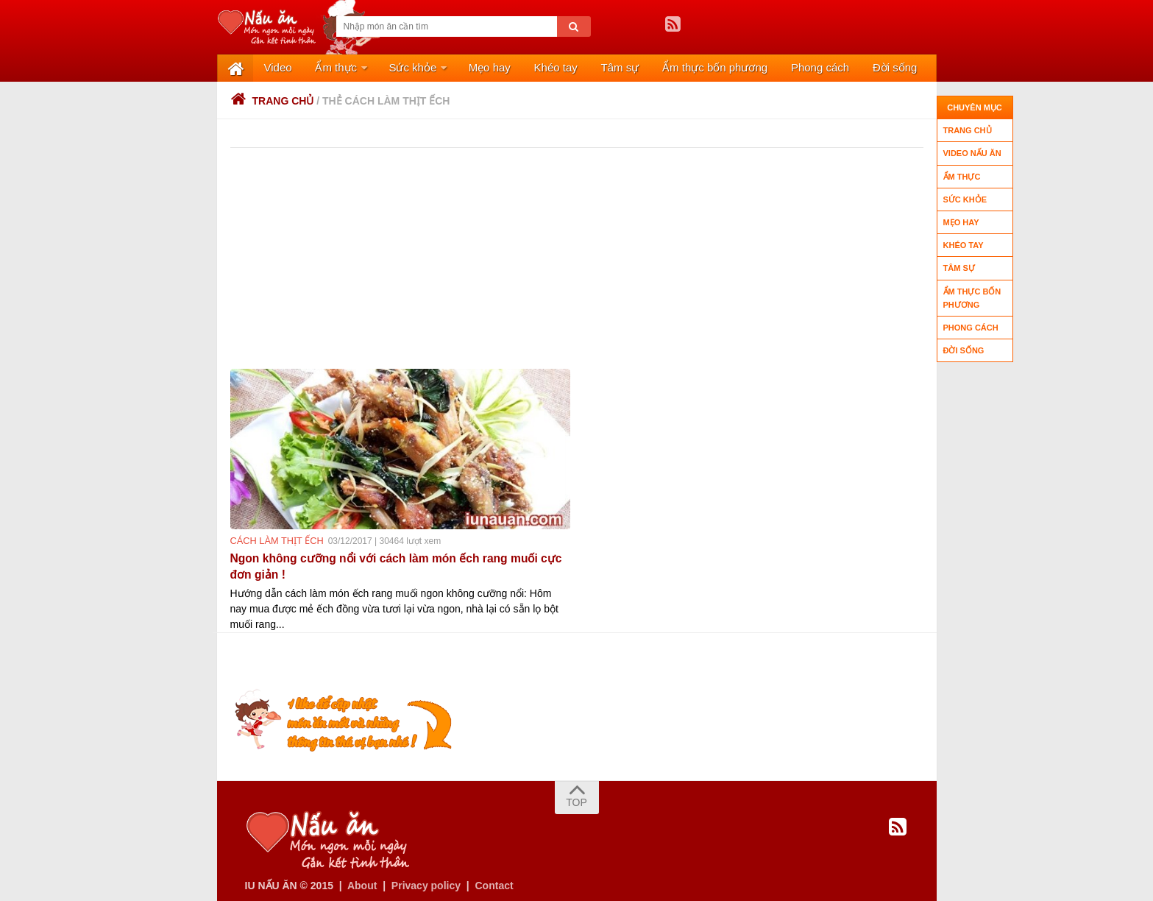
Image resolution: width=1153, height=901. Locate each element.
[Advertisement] (583, 259)
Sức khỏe (392, 68)
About (362, 881)
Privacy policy (426, 881)
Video (270, 68)
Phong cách (765, 68)
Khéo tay (522, 68)
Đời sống (833, 68)
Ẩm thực (321, 68)
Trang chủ (272, 101)
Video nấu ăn (972, 153)
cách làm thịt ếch (274, 542)
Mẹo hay (463, 68)
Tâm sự (580, 68)
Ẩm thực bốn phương (667, 68)
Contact (494, 881)
